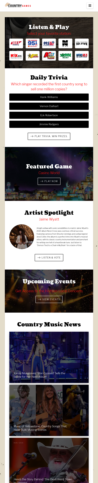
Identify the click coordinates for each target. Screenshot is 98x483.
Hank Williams (49, 97)
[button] (90, 6)
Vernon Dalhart (49, 106)
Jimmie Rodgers (49, 124)
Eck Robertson (49, 115)
